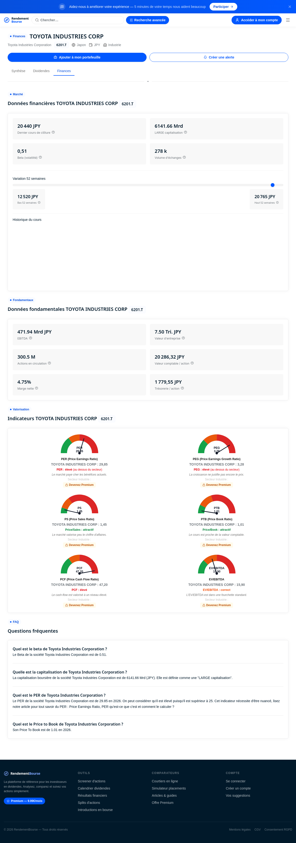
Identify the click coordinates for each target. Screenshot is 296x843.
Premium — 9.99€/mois (24, 801)
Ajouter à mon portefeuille (77, 57)
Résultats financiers (92, 795)
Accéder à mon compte (256, 20)
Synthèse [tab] (18, 71)
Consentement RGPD (278, 829)
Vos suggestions (238, 795)
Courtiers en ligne (165, 781)
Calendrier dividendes (94, 788)
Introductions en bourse (95, 810)
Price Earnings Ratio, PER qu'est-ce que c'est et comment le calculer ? (121, 707)
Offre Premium (163, 803)
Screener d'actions (92, 781)
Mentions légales (240, 829)
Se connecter (236, 781)
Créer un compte (238, 788)
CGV (257, 829)
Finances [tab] (64, 71)
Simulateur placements (169, 788)
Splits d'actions (89, 803)
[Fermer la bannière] (289, 6)
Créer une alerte (219, 57)
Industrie (112, 45)
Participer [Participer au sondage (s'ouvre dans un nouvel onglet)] (223, 7)
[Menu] (288, 20)
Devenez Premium (79, 485)
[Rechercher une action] (78, 20)
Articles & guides (164, 795)
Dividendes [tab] (41, 71)
